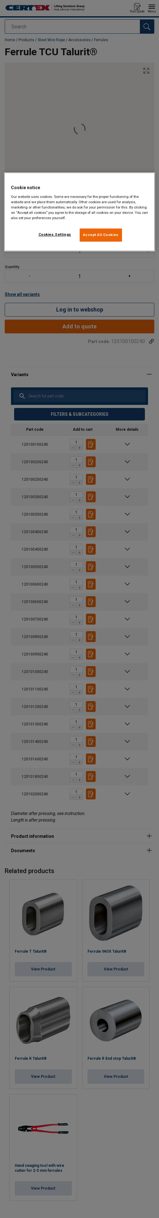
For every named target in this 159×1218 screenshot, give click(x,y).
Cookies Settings (55, 234)
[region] (79, 211)
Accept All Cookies (101, 235)
